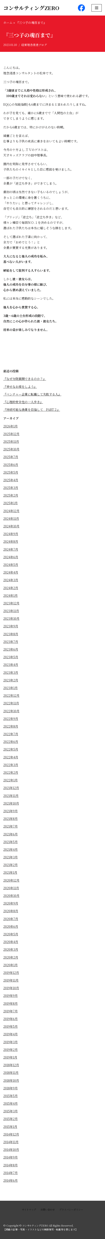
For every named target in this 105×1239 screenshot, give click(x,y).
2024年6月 (10, 557)
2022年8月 (10, 726)
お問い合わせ (47, 1209)
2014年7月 (10, 1173)
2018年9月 (10, 1088)
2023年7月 (10, 641)
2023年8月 (10, 634)
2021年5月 (10, 842)
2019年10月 (11, 988)
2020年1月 (10, 965)
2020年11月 (11, 888)
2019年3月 (10, 1042)
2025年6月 (10, 464)
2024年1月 (10, 595)
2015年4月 (10, 1103)
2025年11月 (11, 441)
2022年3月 (10, 765)
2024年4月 (10, 572)
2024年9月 (10, 534)
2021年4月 (10, 849)
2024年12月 (11, 511)
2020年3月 (10, 949)
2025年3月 (10, 487)
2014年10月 (11, 1149)
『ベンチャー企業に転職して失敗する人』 (32, 394)
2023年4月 (10, 664)
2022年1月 (10, 780)
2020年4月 (10, 942)
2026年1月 (10, 426)
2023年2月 (10, 680)
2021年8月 (10, 818)
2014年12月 (11, 1134)
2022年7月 (10, 734)
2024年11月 (11, 518)
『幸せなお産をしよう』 (20, 386)
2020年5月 (10, 934)
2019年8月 (10, 1003)
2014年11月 (11, 1142)
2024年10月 (11, 526)
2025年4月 (10, 480)
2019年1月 (10, 1057)
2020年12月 (11, 880)
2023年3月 (10, 672)
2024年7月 (10, 549)
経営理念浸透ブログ (34, 45)
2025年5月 (10, 472)
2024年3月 (10, 580)
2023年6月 (10, 649)
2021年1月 (10, 872)
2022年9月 (10, 718)
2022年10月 (11, 711)
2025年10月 (11, 449)
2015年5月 (10, 1096)
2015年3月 (10, 1111)
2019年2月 (10, 1049)
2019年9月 (10, 995)
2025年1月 (10, 503)
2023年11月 (11, 611)
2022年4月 (10, 757)
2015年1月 (10, 1126)
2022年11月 (11, 703)
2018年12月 (11, 1065)
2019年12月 (11, 972)
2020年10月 (11, 895)
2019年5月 (10, 1026)
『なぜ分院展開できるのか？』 (24, 378)
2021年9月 (10, 811)
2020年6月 (10, 926)
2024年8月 (10, 541)
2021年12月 (11, 788)
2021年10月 (11, 803)
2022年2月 (10, 772)
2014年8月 (10, 1165)
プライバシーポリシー (71, 1209)
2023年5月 (10, 657)
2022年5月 (10, 749)
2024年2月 (10, 588)
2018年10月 (11, 1080)
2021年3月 (10, 857)
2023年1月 (10, 688)
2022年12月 (11, 695)
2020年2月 (10, 957)
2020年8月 (10, 911)
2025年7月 (10, 457)
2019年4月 (10, 1034)
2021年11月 (11, 795)
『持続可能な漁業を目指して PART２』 (31, 409)
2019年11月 (11, 980)
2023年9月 (10, 626)
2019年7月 (10, 1011)
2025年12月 (11, 434)
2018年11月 (11, 1072)
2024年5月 (10, 564)
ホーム (7, 22)
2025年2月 (10, 495)
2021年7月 (10, 826)
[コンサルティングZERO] (31, 7)
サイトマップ (29, 1209)
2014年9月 (10, 1157)
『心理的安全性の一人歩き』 (23, 402)
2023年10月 (11, 618)
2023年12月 (11, 603)
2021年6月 (10, 834)
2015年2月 (10, 1118)
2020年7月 (10, 919)
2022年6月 (10, 741)
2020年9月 (10, 903)
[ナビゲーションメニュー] (96, 8)
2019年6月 (10, 1019)
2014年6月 (10, 1180)
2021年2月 (10, 865)
